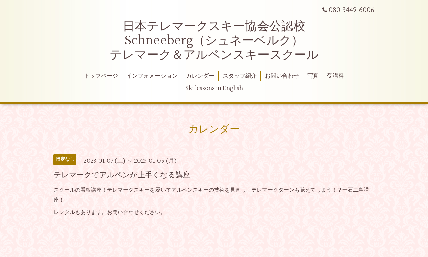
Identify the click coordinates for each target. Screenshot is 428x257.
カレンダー (200, 76)
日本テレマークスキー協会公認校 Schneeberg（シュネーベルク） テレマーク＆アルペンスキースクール (214, 41)
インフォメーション (152, 76)
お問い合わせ (282, 76)
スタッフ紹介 (240, 76)
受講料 (335, 76)
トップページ (101, 76)
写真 (313, 76)
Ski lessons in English (214, 88)
